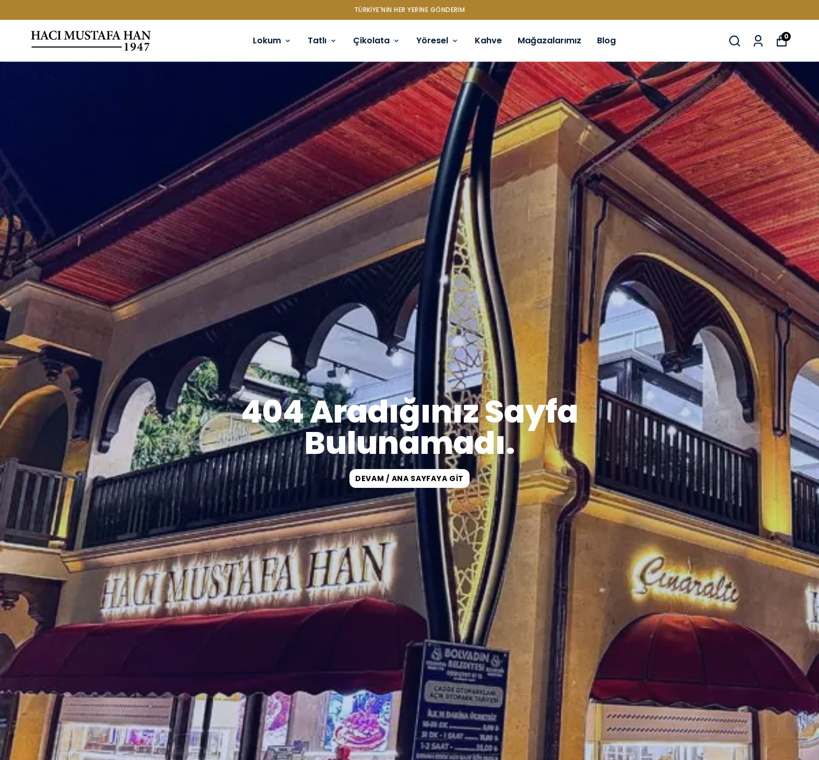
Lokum (272, 40)
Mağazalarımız (549, 40)
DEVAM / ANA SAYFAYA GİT (409, 478)
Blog (606, 40)
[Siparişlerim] (758, 41)
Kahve (488, 40)
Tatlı (322, 40)
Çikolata (377, 40)
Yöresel (437, 40)
